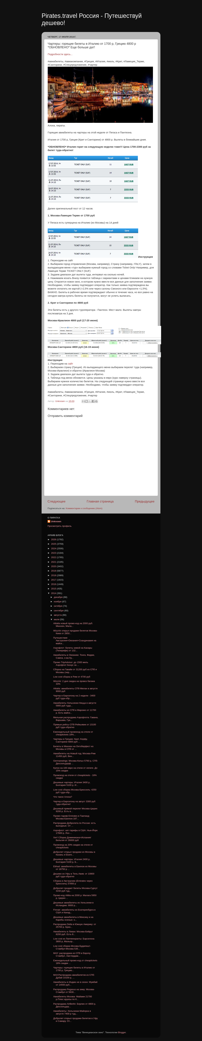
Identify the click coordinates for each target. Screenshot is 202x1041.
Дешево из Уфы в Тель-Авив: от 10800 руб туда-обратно (73, 875)
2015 (54, 588)
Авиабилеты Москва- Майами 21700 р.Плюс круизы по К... (72, 998)
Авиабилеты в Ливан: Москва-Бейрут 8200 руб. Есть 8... (73, 933)
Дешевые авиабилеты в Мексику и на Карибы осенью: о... (73, 918)
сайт (70, 363)
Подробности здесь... (60, 54)
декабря (58, 597)
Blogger (122, 1032)
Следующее (57, 501)
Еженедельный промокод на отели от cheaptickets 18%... (73, 733)
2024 (54, 548)
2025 (54, 544)
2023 (54, 553)
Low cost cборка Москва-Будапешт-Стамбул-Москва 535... (72, 947)
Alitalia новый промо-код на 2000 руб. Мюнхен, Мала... (73, 624)
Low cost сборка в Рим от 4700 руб (71, 676)
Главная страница (100, 501)
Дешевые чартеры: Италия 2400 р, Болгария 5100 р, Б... (71, 860)
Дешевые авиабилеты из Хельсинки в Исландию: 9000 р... (73, 904)
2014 (54, 593)
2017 (54, 580)
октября (58, 606)
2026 (54, 539)
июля (57, 619)
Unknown (56, 521)
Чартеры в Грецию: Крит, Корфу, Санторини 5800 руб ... (70, 740)
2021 (54, 562)
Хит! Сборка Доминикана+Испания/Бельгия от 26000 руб (72, 838)
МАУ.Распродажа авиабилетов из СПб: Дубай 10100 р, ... (74, 976)
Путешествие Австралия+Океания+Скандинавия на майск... (74, 641)
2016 (54, 584)
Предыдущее (144, 501)
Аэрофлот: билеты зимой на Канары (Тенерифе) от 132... (72, 649)
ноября (58, 601)
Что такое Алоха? (62, 797)
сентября (59, 610)
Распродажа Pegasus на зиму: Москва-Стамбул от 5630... (74, 990)
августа (58, 615)
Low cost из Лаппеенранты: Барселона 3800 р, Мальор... (73, 940)
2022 (54, 557)
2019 (54, 570)
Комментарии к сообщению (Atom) (84, 508)
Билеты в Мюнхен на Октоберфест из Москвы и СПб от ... (73, 747)
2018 (54, 575)
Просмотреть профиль (60, 526)
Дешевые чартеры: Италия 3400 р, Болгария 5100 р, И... (71, 783)
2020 (54, 566)
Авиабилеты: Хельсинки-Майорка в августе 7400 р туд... (72, 1012)
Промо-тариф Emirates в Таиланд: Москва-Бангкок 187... (71, 817)
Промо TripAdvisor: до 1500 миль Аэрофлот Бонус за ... (70, 663)
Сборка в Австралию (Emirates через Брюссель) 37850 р (73, 882)
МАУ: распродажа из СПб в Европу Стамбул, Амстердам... (72, 954)
